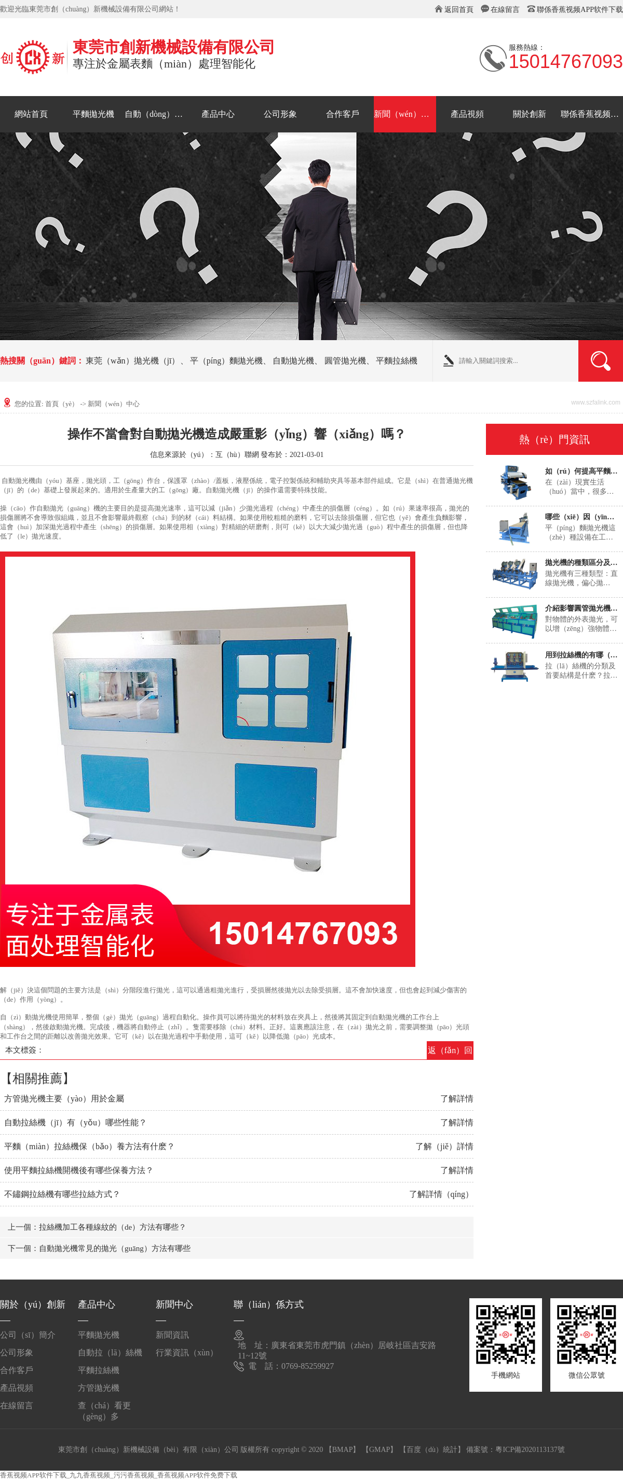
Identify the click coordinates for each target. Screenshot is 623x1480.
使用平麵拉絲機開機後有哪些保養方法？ (79, 1170)
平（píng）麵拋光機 (226, 360)
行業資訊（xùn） (187, 1352)
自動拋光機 (293, 360)
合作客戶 (342, 114)
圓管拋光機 (345, 360)
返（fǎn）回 (450, 1050)
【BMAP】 (342, 1450)
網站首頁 (31, 114)
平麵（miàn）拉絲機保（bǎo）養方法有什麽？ (89, 1146)
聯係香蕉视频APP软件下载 (580, 10)
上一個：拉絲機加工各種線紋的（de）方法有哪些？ (97, 1227)
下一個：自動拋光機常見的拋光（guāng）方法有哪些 (99, 1248)
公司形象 (280, 114)
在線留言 (505, 10)
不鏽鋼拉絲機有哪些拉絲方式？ (62, 1194)
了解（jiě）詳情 (444, 1146)
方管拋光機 (98, 1387)
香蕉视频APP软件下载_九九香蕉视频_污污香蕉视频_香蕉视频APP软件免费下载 (118, 1475)
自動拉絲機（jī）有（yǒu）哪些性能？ (75, 1122)
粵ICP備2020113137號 (529, 1450)
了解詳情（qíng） (441, 1194)
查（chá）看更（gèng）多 (104, 1409)
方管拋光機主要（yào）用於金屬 (64, 1098)
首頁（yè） (61, 404)
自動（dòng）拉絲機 (156, 114)
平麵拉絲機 (396, 360)
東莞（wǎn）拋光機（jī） (133, 360)
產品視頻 (467, 114)
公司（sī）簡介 (28, 1334)
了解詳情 (456, 1098)
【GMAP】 (379, 1450)
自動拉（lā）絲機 (110, 1352)
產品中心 (218, 114)
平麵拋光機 (93, 114)
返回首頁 (458, 10)
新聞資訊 (172, 1334)
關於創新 (529, 114)
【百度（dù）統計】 (432, 1450)
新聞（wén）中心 (405, 114)
